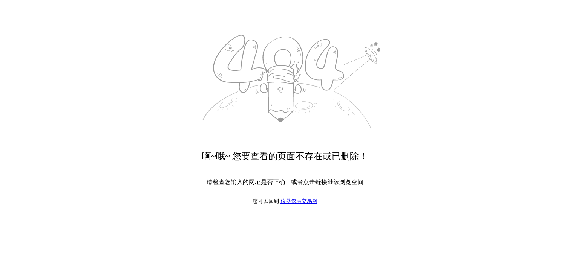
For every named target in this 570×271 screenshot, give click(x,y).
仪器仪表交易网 (298, 201)
